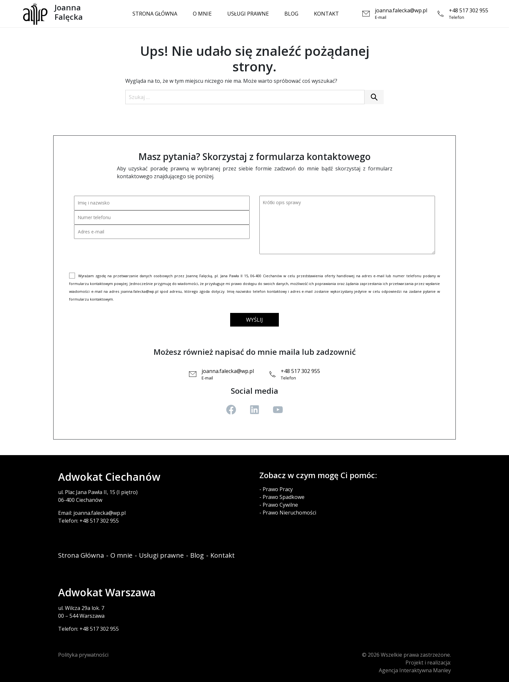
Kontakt (326, 13)
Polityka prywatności (83, 654)
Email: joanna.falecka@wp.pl (92, 512)
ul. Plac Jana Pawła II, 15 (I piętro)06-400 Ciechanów (98, 496)
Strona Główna (154, 13)
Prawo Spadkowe (283, 497)
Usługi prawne (248, 13)
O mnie (202, 13)
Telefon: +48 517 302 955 (88, 520)
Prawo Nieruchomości (289, 512)
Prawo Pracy (278, 489)
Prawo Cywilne (280, 504)
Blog (291, 13)
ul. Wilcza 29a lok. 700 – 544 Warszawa (81, 611)
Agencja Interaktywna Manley (415, 670)
